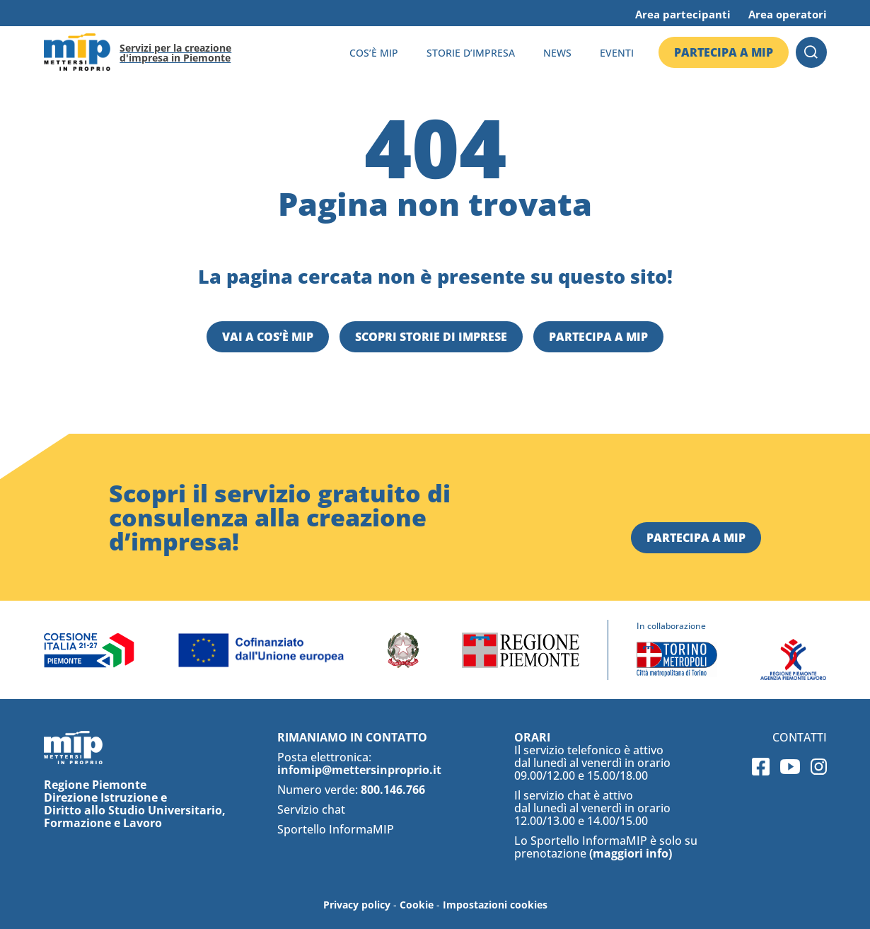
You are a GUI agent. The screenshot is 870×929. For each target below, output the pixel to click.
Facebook (761, 766)
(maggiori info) (630, 853)
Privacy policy (356, 904)
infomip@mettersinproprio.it (359, 770)
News (557, 52)
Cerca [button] (811, 52)
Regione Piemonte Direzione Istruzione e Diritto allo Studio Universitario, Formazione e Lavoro (135, 804)
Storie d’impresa (471, 52)
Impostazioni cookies (495, 904)
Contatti (799, 736)
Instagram (819, 766)
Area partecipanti (683, 14)
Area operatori (787, 14)
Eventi (617, 52)
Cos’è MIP (373, 52)
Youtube (790, 766)
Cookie (417, 904)
